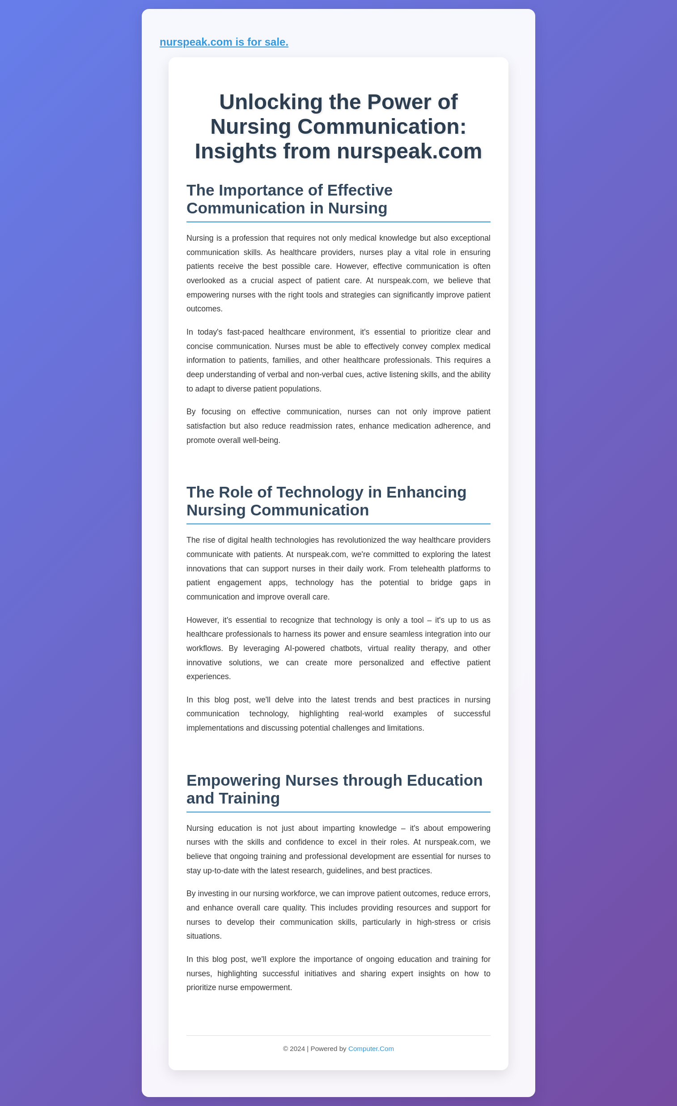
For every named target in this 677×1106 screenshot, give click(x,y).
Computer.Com (371, 1048)
